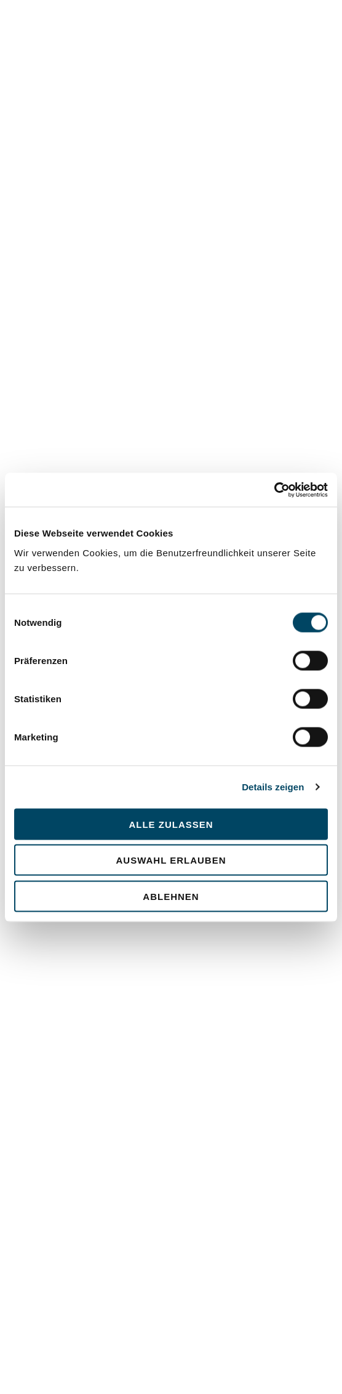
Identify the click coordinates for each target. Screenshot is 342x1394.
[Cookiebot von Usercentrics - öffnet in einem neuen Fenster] (274, 490)
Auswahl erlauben (171, 860)
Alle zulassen (171, 824)
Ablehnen (171, 896)
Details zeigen (273, 787)
